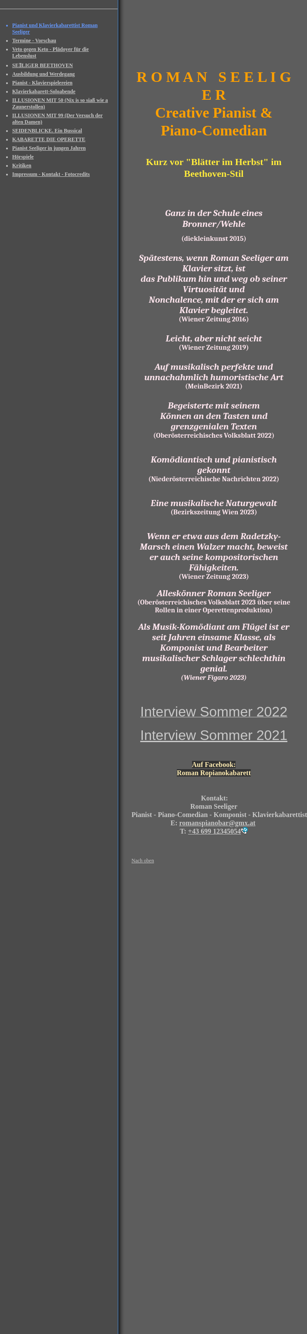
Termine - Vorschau (34, 40)
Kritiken (21, 165)
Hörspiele (23, 157)
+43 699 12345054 (214, 831)
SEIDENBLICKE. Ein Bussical (47, 131)
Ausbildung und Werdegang (43, 74)
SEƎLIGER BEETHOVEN (42, 65)
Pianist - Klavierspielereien (42, 83)
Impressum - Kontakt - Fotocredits (51, 174)
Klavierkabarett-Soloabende (43, 91)
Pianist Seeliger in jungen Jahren (49, 148)
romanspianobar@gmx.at (217, 823)
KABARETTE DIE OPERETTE (48, 139)
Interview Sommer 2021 (213, 735)
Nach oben (143, 861)
